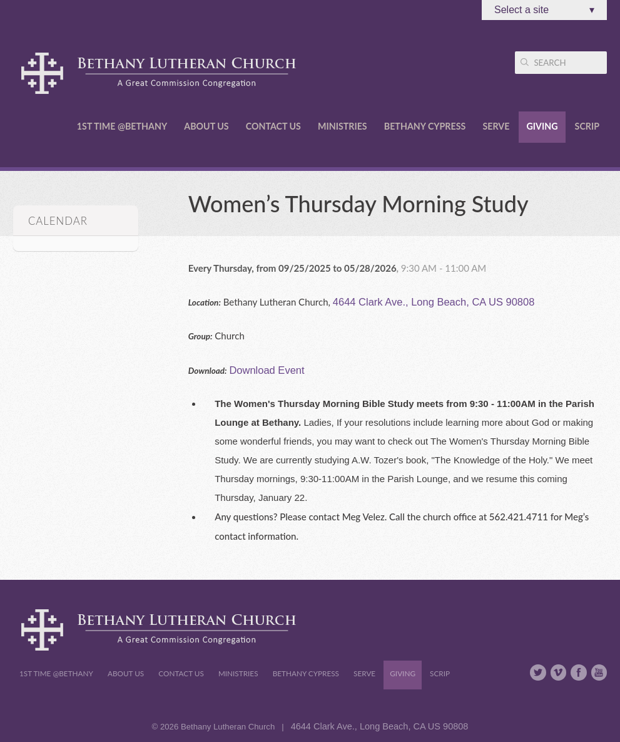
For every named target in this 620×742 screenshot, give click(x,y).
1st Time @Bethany (122, 126)
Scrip (587, 126)
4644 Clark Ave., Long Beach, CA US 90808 (434, 301)
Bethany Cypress (425, 126)
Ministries (342, 126)
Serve (495, 126)
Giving (541, 126)
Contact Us (273, 126)
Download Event (266, 370)
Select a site (544, 10)
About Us (206, 126)
